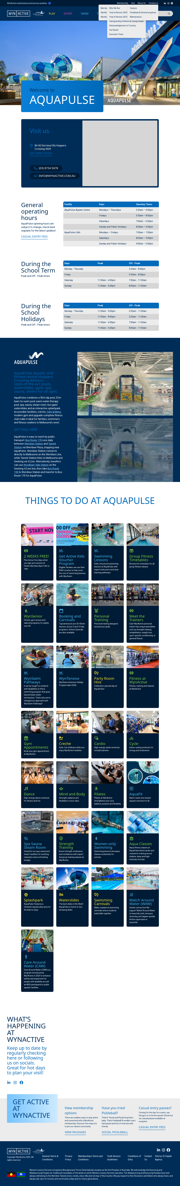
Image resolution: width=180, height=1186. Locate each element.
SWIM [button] (85, 13)
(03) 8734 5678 (46, 168)
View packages (75, 1132)
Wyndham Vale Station (36, 464)
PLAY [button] (52, 13)
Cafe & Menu (54, 411)
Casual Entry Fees (34, 236)
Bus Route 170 (33, 440)
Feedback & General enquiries (143, 12)
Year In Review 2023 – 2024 (121, 17)
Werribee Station (33, 443)
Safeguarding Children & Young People (126, 21)
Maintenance (136, 17)
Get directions (41, 153)
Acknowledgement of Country (122, 25)
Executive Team (116, 34)
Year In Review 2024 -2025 (121, 12)
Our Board (113, 30)
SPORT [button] (68, 13)
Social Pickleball (115, 1132)
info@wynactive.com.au (54, 176)
